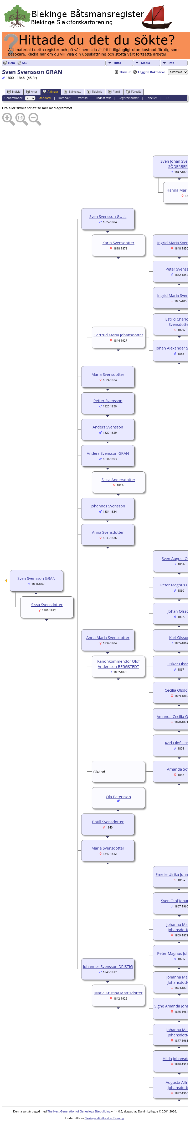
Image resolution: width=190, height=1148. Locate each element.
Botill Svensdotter (108, 821)
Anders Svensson (108, 427)
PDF (167, 98)
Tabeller (151, 98)
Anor (31, 92)
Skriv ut (125, 72)
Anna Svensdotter (108, 532)
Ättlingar (50, 92)
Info (171, 63)
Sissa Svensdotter (47, 604)
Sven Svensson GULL (107, 216)
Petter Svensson (108, 400)
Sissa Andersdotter (118, 479)
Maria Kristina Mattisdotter (118, 992)
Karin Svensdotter (118, 242)
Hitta (117, 63)
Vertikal (83, 98)
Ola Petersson (118, 796)
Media (145, 63)
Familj (114, 92)
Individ (13, 92)
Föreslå (133, 92)
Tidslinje (94, 92)
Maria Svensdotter (107, 374)
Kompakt (64, 98)
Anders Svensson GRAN (108, 453)
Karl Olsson (179, 637)
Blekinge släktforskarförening (104, 1118)
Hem (11, 63)
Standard (44, 98)
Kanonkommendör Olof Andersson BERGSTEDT (118, 663)
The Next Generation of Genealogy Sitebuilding (79, 1111)
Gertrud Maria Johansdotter (118, 334)
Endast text (103, 98)
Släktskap (72, 92)
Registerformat (129, 98)
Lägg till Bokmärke (151, 72)
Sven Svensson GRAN (36, 578)
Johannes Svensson (108, 505)
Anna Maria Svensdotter (107, 637)
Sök (25, 63)
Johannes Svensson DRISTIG (108, 966)
